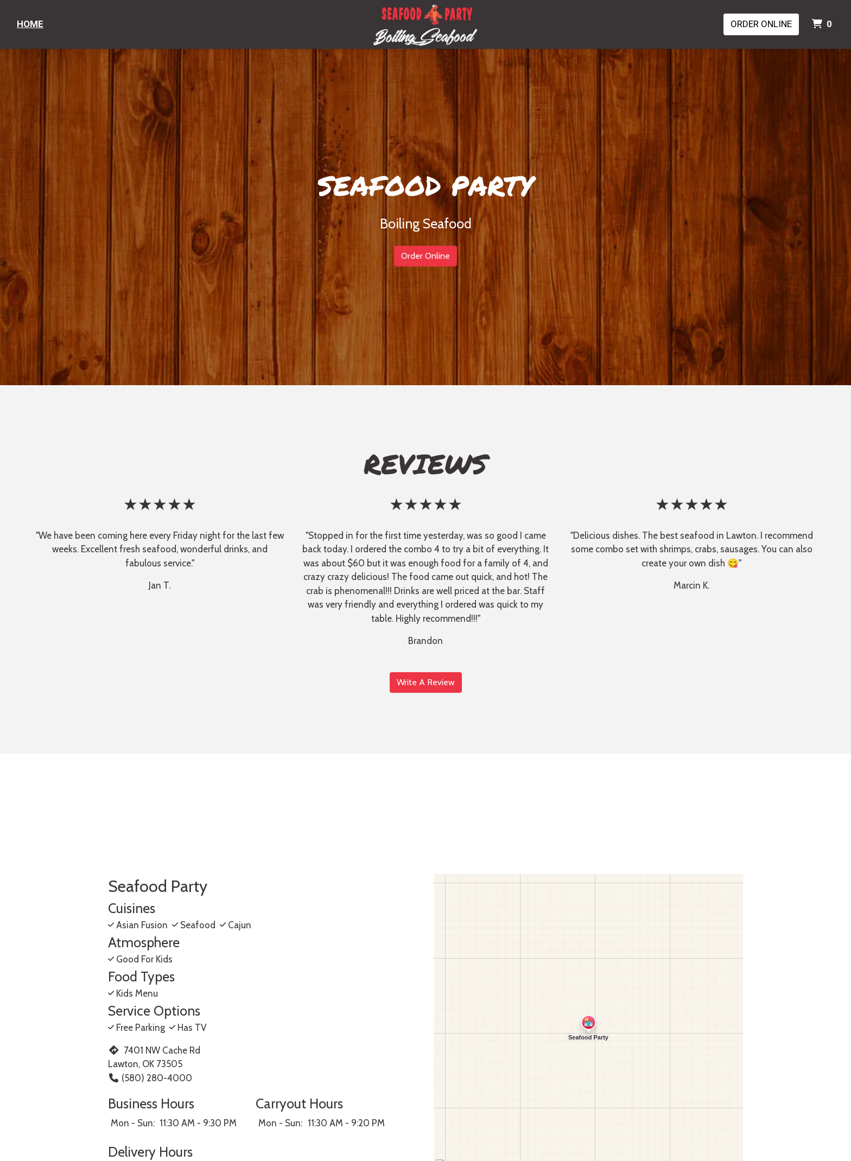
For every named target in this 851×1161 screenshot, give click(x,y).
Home (30, 23)
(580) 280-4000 (150, 1078)
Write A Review (426, 682)
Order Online (761, 23)
